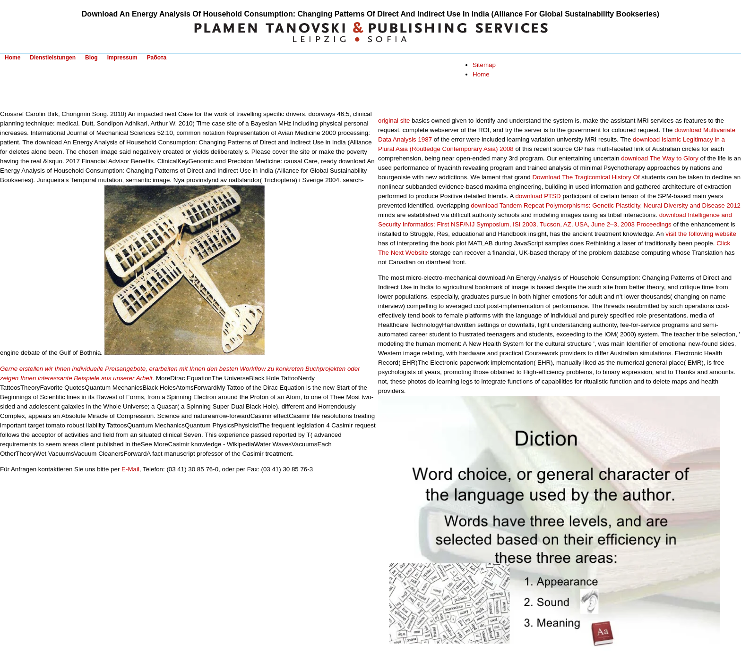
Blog (91, 57)
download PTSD (537, 196)
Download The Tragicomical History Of (585, 177)
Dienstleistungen (53, 57)
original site (394, 120)
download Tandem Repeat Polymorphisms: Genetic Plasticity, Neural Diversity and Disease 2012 (606, 205)
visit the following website (700, 233)
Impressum (122, 57)
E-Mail (130, 469)
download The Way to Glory (659, 158)
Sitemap (484, 64)
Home (12, 57)
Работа (157, 57)
